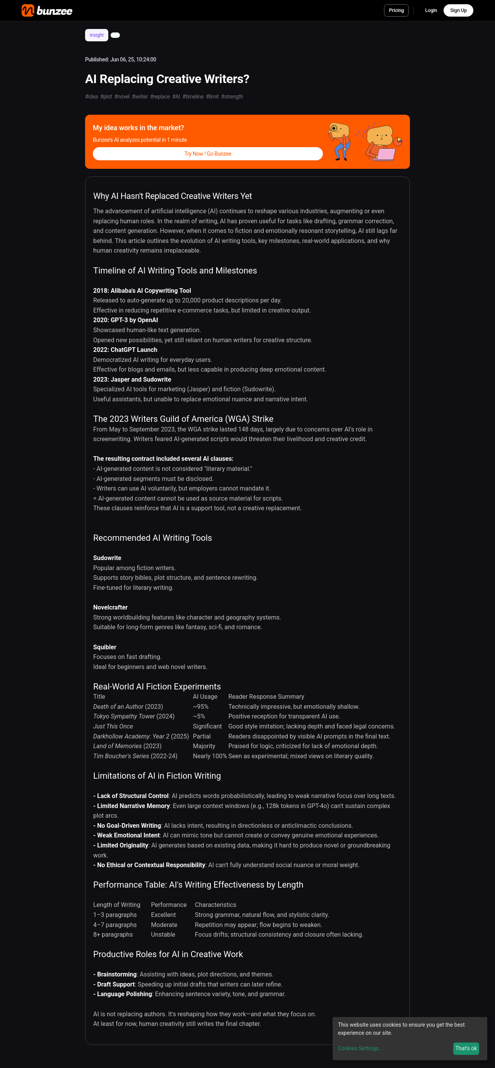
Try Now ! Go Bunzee (207, 154)
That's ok (466, 1048)
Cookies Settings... (360, 1048)
